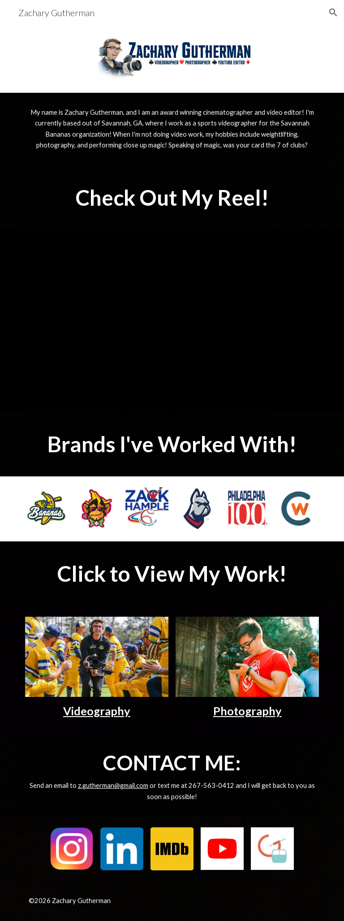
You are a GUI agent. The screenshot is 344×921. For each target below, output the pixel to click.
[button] (333, 12)
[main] (171, 129)
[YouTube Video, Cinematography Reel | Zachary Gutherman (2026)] (171, 321)
